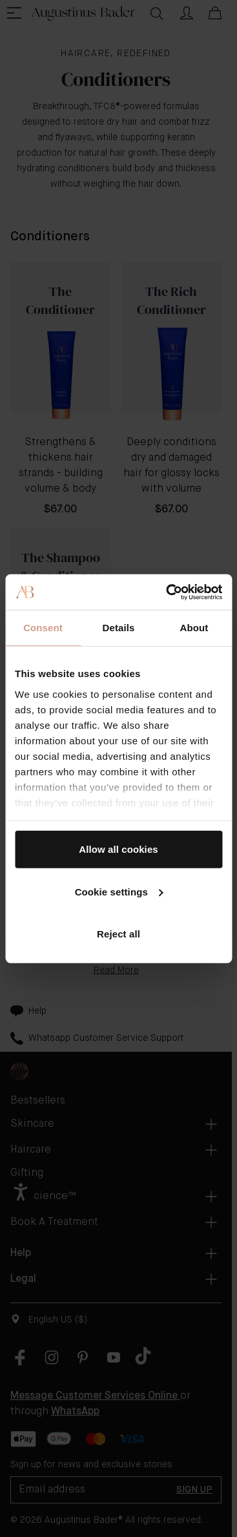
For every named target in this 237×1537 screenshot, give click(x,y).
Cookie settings (119, 891)
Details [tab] (119, 627)
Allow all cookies (118, 849)
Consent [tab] (43, 627)
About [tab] (194, 627)
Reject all (118, 933)
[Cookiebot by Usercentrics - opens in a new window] (168, 591)
